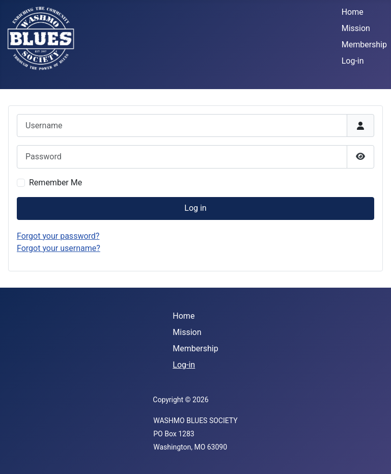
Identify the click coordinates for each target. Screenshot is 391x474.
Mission (356, 28)
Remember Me (55, 182)
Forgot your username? (58, 248)
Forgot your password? (58, 236)
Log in (195, 208)
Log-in (353, 61)
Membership (364, 44)
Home (353, 12)
